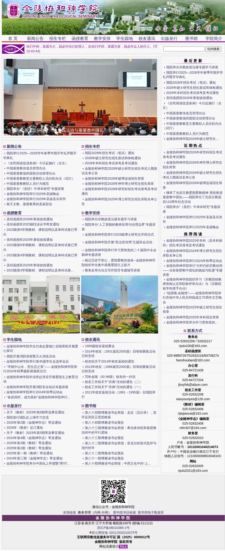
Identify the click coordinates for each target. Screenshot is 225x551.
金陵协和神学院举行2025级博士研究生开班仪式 (119, 234)
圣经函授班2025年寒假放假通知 (30, 265)
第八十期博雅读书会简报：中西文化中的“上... (117, 463)
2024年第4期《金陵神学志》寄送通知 (34, 438)
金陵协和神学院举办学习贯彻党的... (192, 322)
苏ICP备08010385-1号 (113, 528)
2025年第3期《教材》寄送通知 (29, 443)
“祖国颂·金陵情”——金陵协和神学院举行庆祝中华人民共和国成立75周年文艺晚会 (192, 297)
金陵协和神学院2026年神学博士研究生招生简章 (119, 183)
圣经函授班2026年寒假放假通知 (189, 98)
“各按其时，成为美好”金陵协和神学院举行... (38, 397)
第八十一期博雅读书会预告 (104, 458)
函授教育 (80, 38)
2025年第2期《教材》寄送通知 (29, 448)
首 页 (13, 38)
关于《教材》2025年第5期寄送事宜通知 (35, 433)
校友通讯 (147, 38)
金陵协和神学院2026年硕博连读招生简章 (114, 178)
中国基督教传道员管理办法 (185, 113)
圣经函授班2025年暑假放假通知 (30, 239)
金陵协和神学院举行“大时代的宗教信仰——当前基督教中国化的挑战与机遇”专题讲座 (192, 270)
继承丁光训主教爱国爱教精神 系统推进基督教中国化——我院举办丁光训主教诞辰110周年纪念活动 (192, 197)
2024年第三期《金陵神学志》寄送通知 (35, 458)
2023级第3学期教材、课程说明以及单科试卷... (40, 270)
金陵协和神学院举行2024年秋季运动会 (194, 261)
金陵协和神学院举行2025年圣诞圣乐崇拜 (36, 199)
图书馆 (191, 38)
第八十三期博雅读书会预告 (104, 438)
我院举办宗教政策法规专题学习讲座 (192, 67)
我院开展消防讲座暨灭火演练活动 (31, 356)
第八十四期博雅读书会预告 (104, 422)
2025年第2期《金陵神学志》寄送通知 (34, 422)
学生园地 (124, 38)
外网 (105, 512)
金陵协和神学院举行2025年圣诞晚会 (192, 227)
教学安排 (102, 38)
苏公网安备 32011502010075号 (113, 533)
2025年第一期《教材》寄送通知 (30, 453)
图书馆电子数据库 (151, 512)
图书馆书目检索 (124, 512)
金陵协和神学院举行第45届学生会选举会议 (38, 361)
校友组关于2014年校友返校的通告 (109, 361)
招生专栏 (57, 38)
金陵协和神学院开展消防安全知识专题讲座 (37, 387)
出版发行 (169, 38)
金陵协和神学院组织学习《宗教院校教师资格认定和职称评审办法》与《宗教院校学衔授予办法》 (192, 283)
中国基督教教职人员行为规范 (187, 133)
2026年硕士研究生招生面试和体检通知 (194, 87)
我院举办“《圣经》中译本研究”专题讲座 (35, 189)
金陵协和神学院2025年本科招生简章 (192, 317)
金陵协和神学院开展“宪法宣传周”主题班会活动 (118, 242)
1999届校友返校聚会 (100, 346)
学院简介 (213, 38)
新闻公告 (35, 38)
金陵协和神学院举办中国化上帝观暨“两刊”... (38, 463)
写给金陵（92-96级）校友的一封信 (110, 377)
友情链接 (69, 512)
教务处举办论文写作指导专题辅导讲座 (112, 270)
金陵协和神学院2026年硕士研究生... (192, 139)
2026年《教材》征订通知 (25, 427)
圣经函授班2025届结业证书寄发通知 (33, 224)
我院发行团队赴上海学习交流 (28, 417)
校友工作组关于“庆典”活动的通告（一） (113, 387)
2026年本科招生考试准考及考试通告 (192, 93)
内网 (97, 512)
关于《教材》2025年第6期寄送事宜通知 (35, 412)
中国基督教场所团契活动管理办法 (190, 118)
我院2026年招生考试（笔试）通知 (191, 82)
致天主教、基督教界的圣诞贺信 (29, 204)
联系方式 (194, 331)
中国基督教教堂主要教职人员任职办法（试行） (41, 178)
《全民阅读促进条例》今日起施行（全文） (37, 163)
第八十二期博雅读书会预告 (104, 453)
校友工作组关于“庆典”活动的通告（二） (113, 382)
